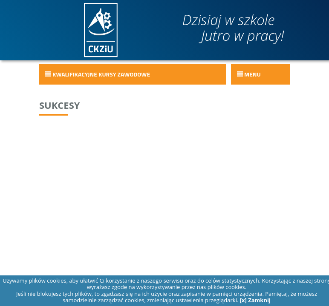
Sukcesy (59, 105)
